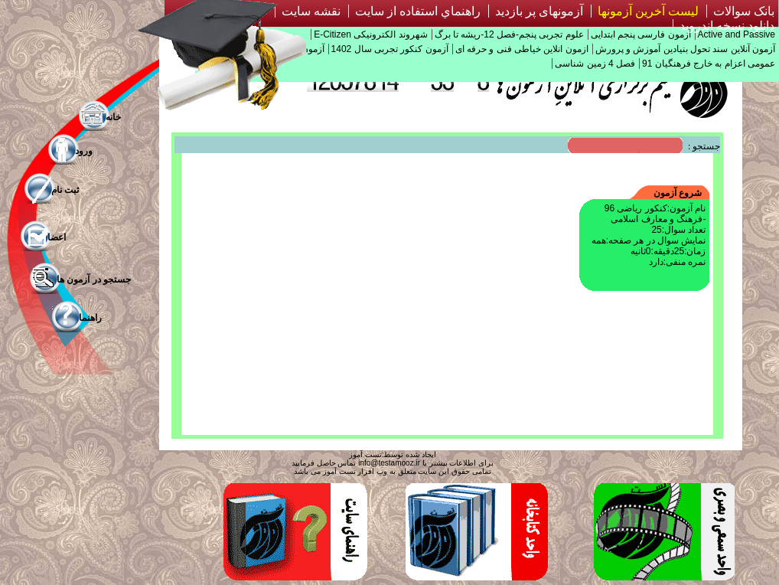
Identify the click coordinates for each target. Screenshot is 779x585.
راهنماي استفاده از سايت (418, 11)
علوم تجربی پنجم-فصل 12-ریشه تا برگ (509, 34)
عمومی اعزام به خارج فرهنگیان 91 (708, 63)
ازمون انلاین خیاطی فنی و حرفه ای (521, 49)
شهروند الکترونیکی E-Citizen (370, 34)
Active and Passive (736, 34)
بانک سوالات (743, 11)
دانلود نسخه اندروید (727, 25)
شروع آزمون (678, 193)
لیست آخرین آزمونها (648, 11)
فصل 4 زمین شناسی (595, 63)
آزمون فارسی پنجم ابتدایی (641, 34)
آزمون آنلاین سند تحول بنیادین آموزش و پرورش (685, 49)
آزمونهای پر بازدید (539, 11)
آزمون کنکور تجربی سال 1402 (389, 49)
